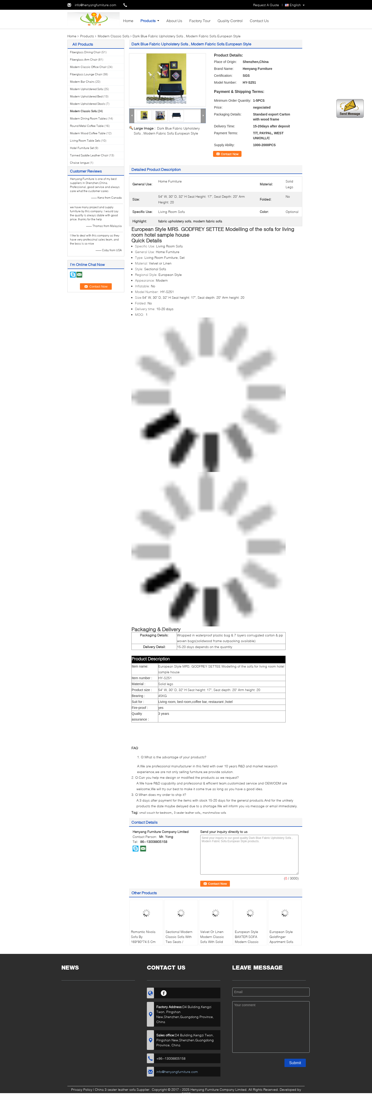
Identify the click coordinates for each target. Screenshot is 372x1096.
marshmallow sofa (214, 812)
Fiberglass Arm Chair (83, 59)
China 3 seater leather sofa (115, 1089)
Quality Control (230, 20)
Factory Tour (199, 20)
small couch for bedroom (155, 812)
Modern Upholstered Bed (86, 96)
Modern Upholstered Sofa (86, 89)
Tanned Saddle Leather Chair (89, 155)
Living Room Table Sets (85, 140)
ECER (186, 1094)
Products (148, 20)
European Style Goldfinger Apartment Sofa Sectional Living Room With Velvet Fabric (283, 944)
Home (128, 20)
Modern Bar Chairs (82, 81)
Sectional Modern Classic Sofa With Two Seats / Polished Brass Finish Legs (179, 942)
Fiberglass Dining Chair (85, 52)
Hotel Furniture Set (82, 148)
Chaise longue (79, 162)
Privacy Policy (81, 1089)
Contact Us (259, 20)
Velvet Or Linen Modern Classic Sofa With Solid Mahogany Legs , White (213, 942)
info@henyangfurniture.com (95, 5)
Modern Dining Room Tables (88, 118)
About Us (174, 20)
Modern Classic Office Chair (88, 67)
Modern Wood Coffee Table (88, 133)
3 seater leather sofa (187, 812)
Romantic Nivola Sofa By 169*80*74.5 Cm (143, 937)
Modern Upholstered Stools (87, 104)
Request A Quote (266, 5)
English (295, 5)
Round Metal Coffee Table (87, 126)
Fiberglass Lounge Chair (86, 74)
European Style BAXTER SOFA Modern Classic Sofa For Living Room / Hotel (247, 942)
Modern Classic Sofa (113, 36)
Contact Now (229, 154)
